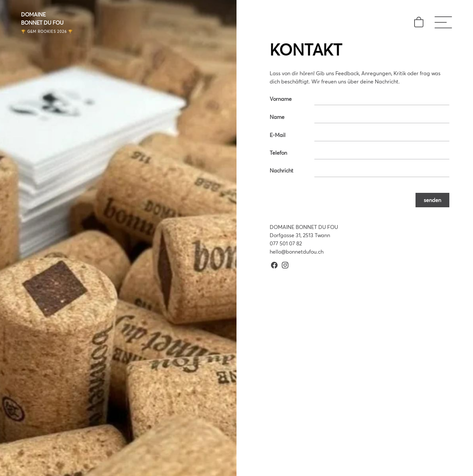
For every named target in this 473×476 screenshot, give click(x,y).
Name (277, 116)
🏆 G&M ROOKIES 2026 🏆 (47, 31)
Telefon (278, 152)
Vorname (281, 98)
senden (432, 199)
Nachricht (281, 170)
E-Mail (277, 134)
